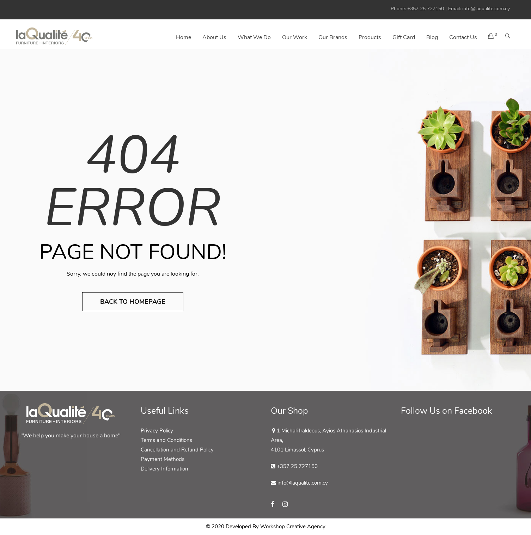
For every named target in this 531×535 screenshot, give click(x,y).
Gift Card (403, 37)
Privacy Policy (157, 430)
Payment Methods (162, 459)
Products (370, 37)
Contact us (463, 37)
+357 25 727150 (425, 8)
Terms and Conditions (166, 440)
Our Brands (332, 37)
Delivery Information (164, 468)
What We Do (254, 37)
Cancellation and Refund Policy (177, 449)
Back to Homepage (132, 301)
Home (183, 37)
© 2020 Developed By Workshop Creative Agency (265, 526)
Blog (432, 37)
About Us (214, 37)
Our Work (294, 37)
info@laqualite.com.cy (486, 8)
